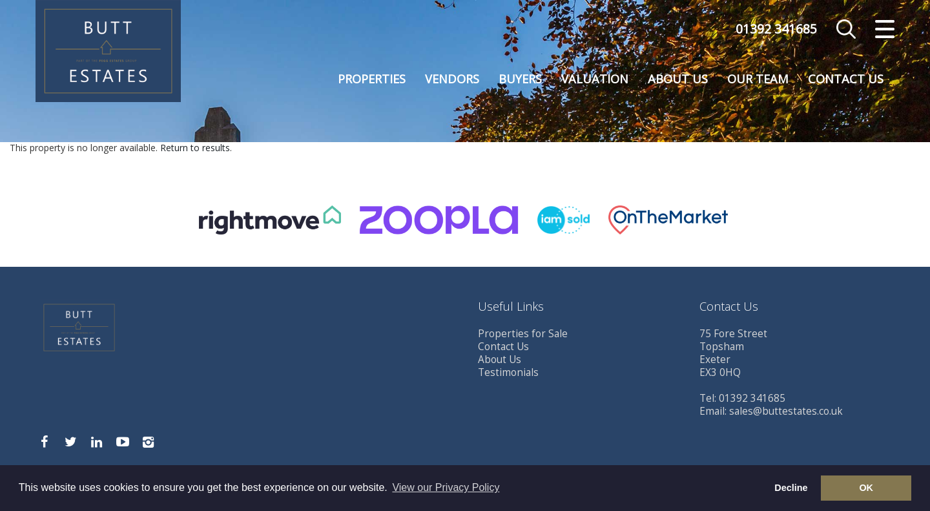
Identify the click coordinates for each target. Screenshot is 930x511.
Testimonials (508, 372)
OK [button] (866, 488)
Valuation (594, 79)
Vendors (452, 79)
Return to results (195, 147)
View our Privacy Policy (445, 487)
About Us (678, 79)
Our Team (758, 79)
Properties (372, 79)
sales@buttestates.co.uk (786, 411)
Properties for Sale (523, 333)
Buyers (520, 79)
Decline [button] (790, 488)
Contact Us (846, 79)
